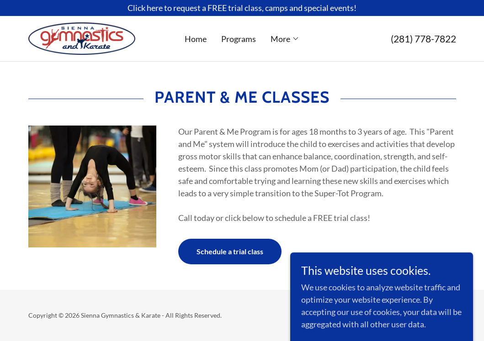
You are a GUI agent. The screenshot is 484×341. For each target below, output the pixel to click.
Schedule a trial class (230, 251)
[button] (285, 38)
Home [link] (196, 39)
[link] (81, 37)
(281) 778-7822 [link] (423, 38)
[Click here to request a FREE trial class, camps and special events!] (242, 8)
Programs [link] (238, 39)
